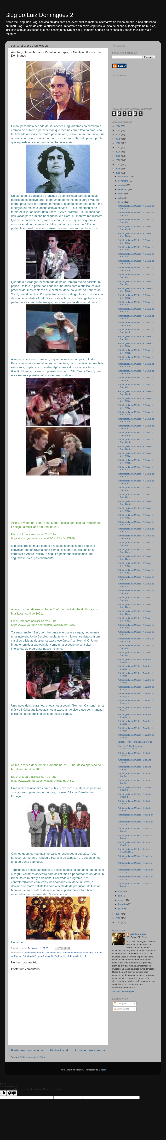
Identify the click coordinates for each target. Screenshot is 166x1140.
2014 (118, 914)
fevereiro (122, 904)
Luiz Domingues (65, 952)
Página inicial (59, 1050)
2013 (118, 918)
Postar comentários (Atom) (32, 1057)
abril (120, 896)
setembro (123, 189)
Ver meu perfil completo (123, 991)
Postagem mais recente (27, 1050)
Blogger (102, 1070)
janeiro (121, 908)
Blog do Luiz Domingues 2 (39, 15)
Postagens (120, 1003)
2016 (118, 168)
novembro (123, 181)
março (121, 900)
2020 (118, 152)
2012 (118, 922)
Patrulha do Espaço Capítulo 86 (38, 956)
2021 (118, 147)
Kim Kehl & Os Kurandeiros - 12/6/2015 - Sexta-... (132, 747)
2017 (118, 164)
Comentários (121, 1009)
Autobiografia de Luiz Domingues (40, 952)
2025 (118, 130)
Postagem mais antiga (90, 1050)
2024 (118, 134)
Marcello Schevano (83, 952)
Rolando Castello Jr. (77, 956)
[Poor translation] (12, 1093)
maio (121, 891)
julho (120, 198)
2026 (118, 126)
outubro (122, 185)
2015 (118, 173)
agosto (121, 193)
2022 (118, 143)
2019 (118, 156)
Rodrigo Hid (60, 956)
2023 (118, 139)
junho (121, 202)
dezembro (123, 176)
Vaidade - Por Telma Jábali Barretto (135, 742)
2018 (118, 160)
